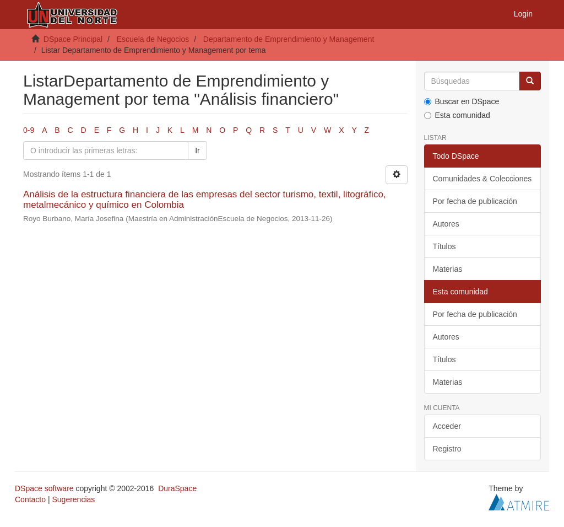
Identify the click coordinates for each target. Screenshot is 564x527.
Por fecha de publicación (475, 201)
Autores (446, 223)
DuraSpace (177, 488)
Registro (447, 448)
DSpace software (44, 488)
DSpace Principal (73, 39)
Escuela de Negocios (153, 39)
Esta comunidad (457, 115)
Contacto (30, 499)
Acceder (447, 426)
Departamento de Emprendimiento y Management (289, 39)
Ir (197, 150)
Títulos (444, 246)
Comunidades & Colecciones (482, 178)
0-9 (28, 130)
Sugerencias (73, 499)
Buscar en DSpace (462, 101)
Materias (448, 269)
